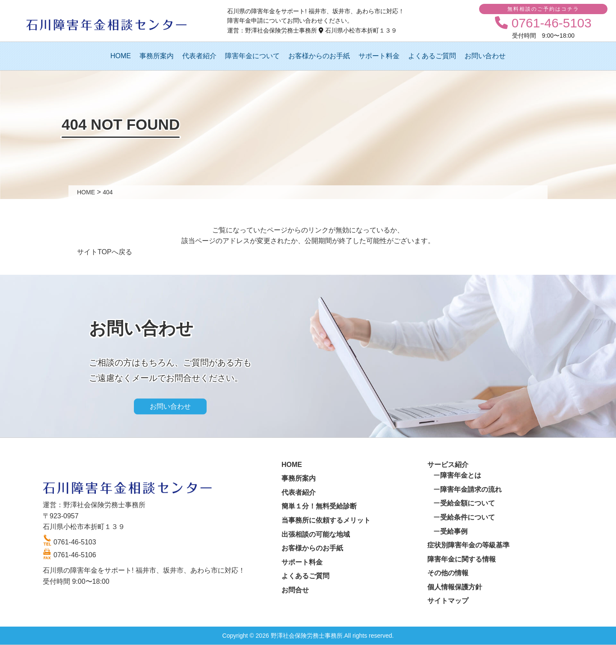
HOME (120, 55)
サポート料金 (379, 55)
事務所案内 (156, 55)
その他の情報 (447, 573)
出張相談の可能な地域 (315, 534)
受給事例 (454, 531)
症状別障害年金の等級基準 (468, 545)
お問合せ (295, 590)
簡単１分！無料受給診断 (319, 506)
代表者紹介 (199, 55)
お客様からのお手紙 (319, 55)
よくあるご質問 (432, 55)
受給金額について (467, 503)
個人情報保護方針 (454, 587)
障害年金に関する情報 (461, 559)
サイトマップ (447, 600)
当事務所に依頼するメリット (325, 520)
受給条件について (467, 517)
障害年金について (252, 55)
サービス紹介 (447, 464)
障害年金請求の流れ (471, 489)
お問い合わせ (485, 55)
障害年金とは (460, 475)
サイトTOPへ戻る (104, 252)
